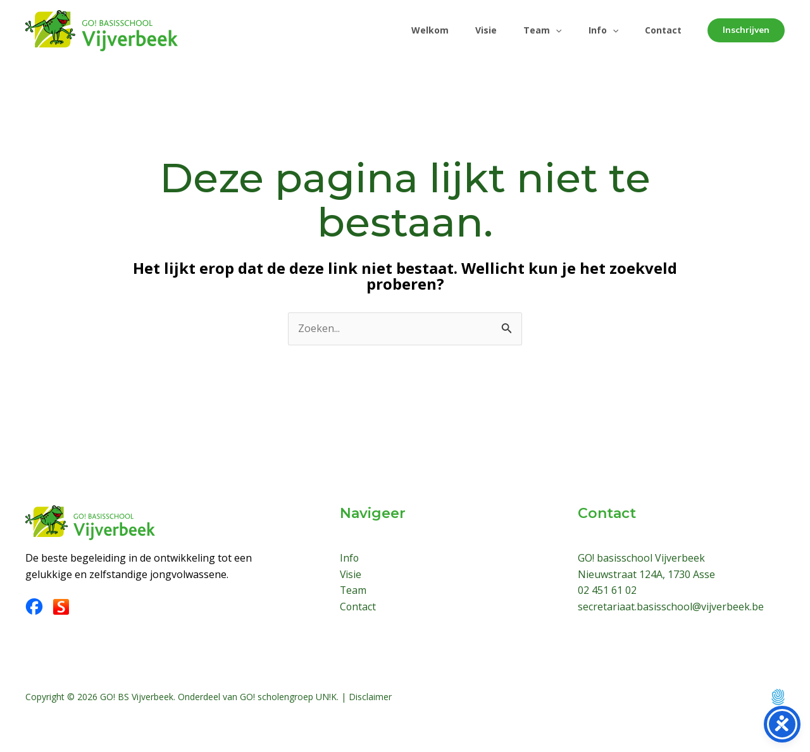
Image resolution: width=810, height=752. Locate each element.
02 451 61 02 (607, 590)
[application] (546, 30)
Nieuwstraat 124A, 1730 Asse (646, 574)
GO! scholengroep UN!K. (289, 697)
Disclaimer (370, 697)
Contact (661, 30)
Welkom (413, 30)
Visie (472, 30)
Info (598, 30)
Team (533, 30)
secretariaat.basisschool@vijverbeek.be (671, 606)
